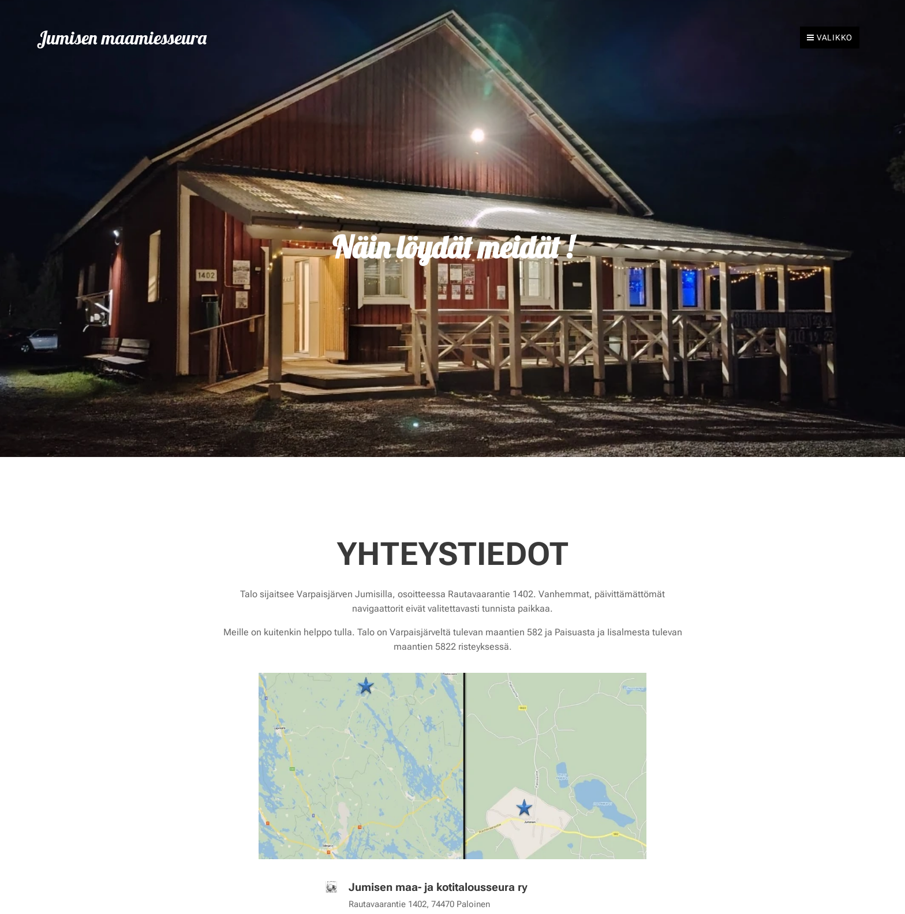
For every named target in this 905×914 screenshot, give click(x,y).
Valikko (829, 37)
